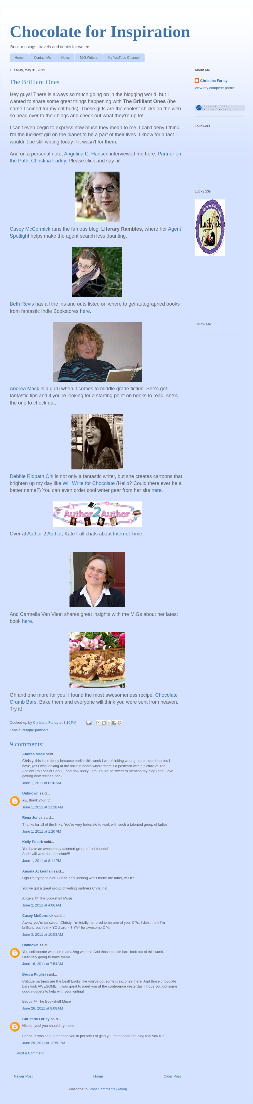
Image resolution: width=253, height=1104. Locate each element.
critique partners (35, 730)
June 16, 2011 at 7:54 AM (42, 964)
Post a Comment (30, 1053)
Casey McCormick (37, 915)
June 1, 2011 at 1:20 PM (41, 831)
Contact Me (42, 58)
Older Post (172, 1076)
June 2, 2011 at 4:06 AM (41, 905)
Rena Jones (32, 817)
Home (19, 58)
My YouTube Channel (124, 58)
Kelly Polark (32, 842)
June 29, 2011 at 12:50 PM (43, 1043)
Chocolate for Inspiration (100, 31)
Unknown (30, 793)
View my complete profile (215, 88)
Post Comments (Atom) (108, 1089)
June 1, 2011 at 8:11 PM (41, 861)
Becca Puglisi (34, 974)
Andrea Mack (33, 754)
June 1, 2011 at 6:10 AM (41, 783)
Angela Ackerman (37, 871)
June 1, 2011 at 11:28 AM (42, 807)
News (65, 58)
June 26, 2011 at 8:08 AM (42, 1008)
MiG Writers (88, 58)
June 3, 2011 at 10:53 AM (42, 934)
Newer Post (23, 1076)
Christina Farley (35, 1019)
